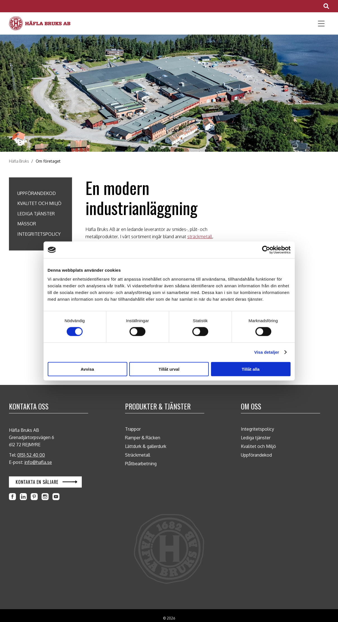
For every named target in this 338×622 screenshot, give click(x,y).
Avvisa (87, 369)
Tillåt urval (169, 369)
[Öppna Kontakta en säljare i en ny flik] (45, 482)
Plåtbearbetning (141, 463)
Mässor (26, 223)
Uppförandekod (36, 193)
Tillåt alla (251, 369)
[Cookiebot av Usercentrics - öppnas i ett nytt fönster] (266, 250)
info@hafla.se (38, 462)
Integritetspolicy (39, 234)
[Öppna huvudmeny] (321, 23)
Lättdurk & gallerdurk (145, 446)
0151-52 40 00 (31, 455)
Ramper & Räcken (142, 437)
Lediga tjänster (36, 213)
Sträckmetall (137, 455)
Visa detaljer (266, 352)
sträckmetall (199, 236)
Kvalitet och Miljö (39, 203)
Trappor (133, 429)
